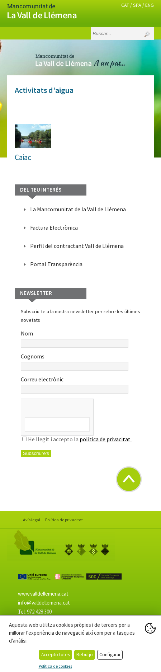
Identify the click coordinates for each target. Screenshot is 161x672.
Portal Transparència (56, 264)
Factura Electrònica (54, 227)
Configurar (109, 655)
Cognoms (74, 362)
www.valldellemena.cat (43, 593)
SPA (137, 5)
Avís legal (31, 519)
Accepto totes (55, 655)
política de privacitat (106, 439)
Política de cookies (55, 666)
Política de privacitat (64, 519)
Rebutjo (84, 655)
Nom (74, 339)
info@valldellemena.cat (44, 602)
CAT (125, 5)
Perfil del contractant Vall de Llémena (77, 245)
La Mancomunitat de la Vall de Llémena (78, 209)
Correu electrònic (74, 385)
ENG (149, 5)
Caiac (23, 157)
